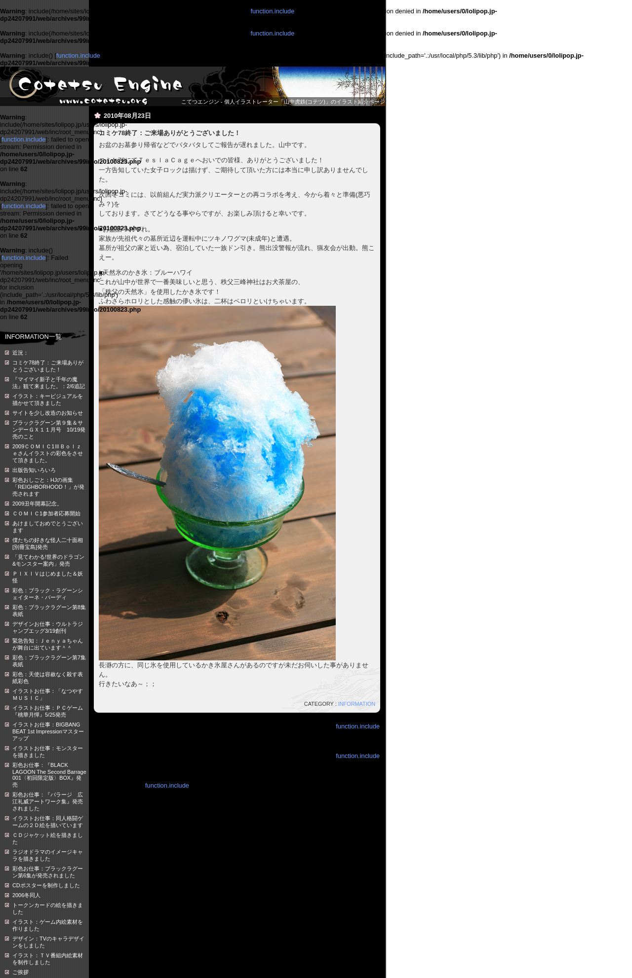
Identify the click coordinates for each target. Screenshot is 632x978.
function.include (272, 11)
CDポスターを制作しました (46, 885)
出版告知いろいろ (34, 470)
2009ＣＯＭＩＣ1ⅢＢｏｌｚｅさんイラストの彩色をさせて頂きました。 (47, 453)
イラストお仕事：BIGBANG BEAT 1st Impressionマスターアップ (48, 731)
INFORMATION (356, 704)
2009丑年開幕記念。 (37, 504)
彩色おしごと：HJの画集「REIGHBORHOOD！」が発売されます (48, 487)
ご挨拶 (20, 972)
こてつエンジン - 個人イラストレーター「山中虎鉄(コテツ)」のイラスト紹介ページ (283, 102)
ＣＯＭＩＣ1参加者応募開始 (46, 513)
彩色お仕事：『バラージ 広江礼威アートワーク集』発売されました (47, 801)
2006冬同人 (26, 895)
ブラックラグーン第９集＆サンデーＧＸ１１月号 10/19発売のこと (48, 429)
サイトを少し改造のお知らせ (47, 413)
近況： (20, 353)
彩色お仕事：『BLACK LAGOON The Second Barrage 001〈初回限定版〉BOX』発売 (49, 775)
